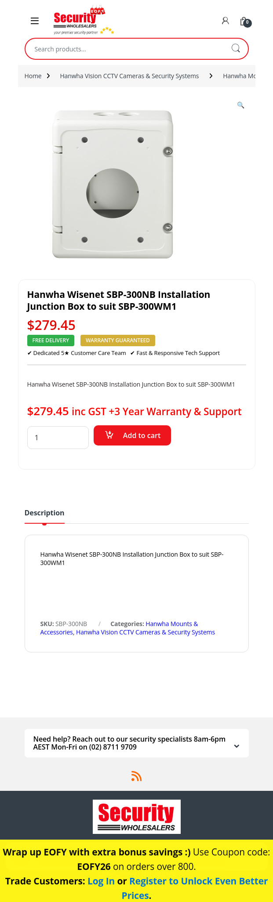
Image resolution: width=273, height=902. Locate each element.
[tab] (45, 516)
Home (33, 76)
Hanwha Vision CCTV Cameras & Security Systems (129, 76)
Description (45, 513)
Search (235, 49)
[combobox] (124, 49)
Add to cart (141, 435)
